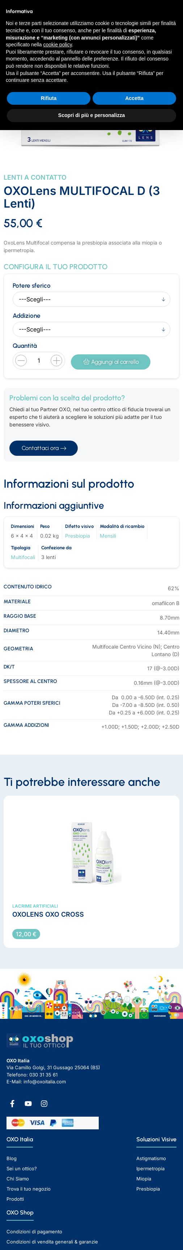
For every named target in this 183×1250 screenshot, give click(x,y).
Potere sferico (32, 286)
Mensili (108, 536)
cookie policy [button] (57, 44)
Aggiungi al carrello (111, 361)
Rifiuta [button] (49, 98)
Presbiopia (77, 536)
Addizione (27, 316)
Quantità (25, 346)
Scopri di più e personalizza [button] (91, 115)
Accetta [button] (134, 98)
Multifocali (23, 557)
